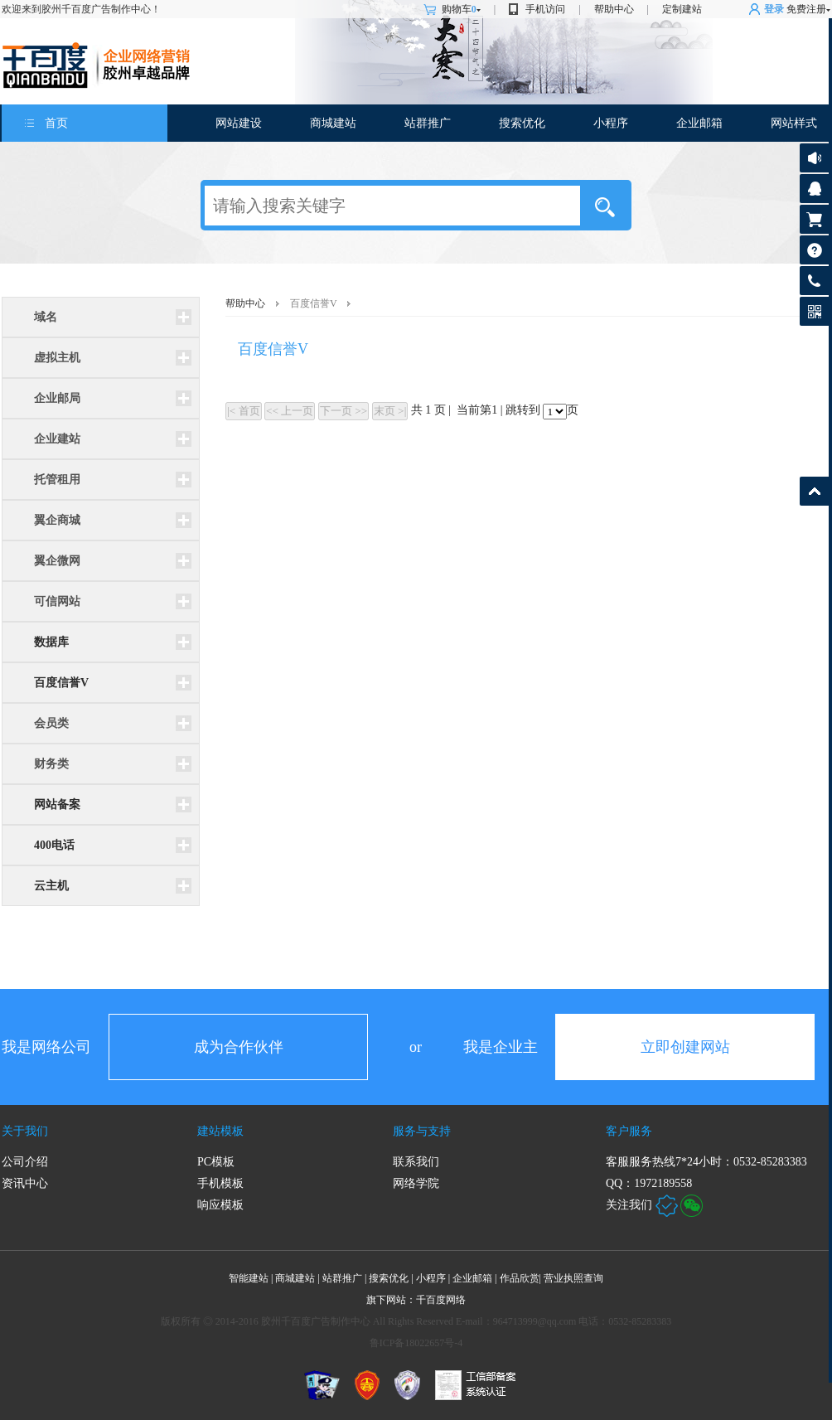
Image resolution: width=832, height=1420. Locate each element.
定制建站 (682, 9)
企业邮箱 (699, 123)
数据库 (51, 642)
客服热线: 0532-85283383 (814, 284)
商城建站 (333, 123)
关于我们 (25, 1131)
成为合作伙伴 (238, 1047)
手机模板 (220, 1183)
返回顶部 (814, 491)
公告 (814, 157)
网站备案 (57, 804)
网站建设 (238, 123)
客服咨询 (814, 188)
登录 (774, 9)
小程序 (610, 123)
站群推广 (427, 123)
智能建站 (248, 1278)
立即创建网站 (685, 1047)
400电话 (54, 845)
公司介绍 (25, 1162)
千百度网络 (441, 1300)
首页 (56, 123)
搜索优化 (522, 123)
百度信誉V (61, 682)
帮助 (814, 249)
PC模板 (216, 1162)
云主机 (51, 886)
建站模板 (220, 1131)
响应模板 (220, 1205)
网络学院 (416, 1183)
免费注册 (806, 9)
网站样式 (794, 123)
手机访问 (545, 9)
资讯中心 (25, 1183)
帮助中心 (614, 9)
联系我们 (416, 1162)
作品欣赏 (522, 1278)
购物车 (461, 9)
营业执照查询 (573, 1278)
